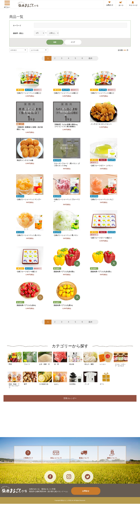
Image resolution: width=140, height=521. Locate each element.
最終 (91, 58)
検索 (54, 42)
